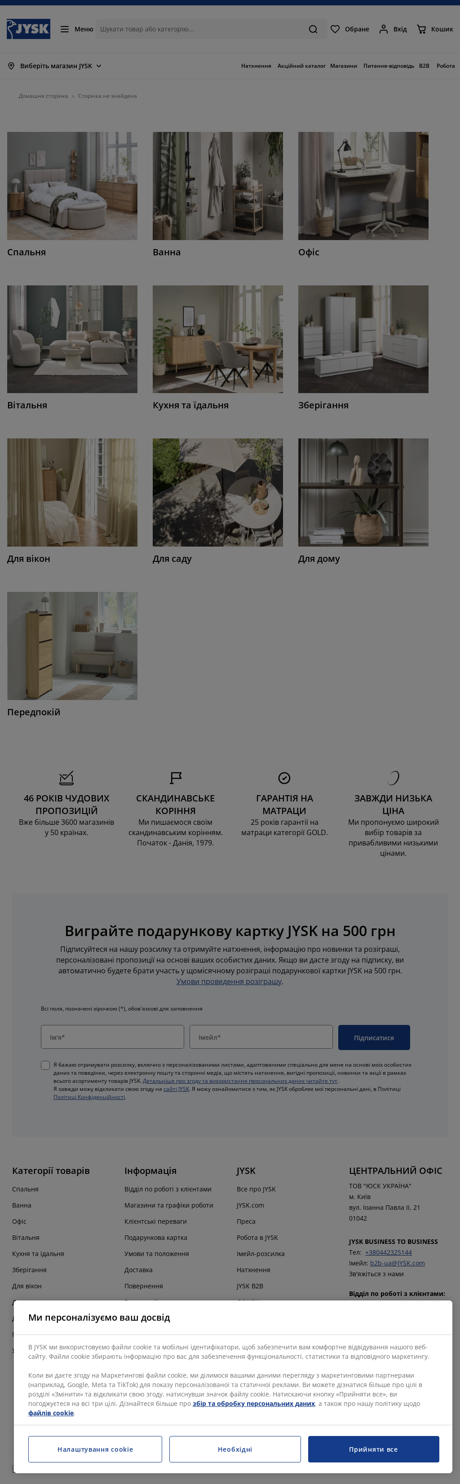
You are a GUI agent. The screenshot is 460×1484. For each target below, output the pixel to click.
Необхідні (235, 1449)
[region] (233, 1386)
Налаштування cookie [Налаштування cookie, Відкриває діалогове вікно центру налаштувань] (95, 1449)
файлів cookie (51, 1413)
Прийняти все (373, 1449)
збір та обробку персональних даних (254, 1403)
